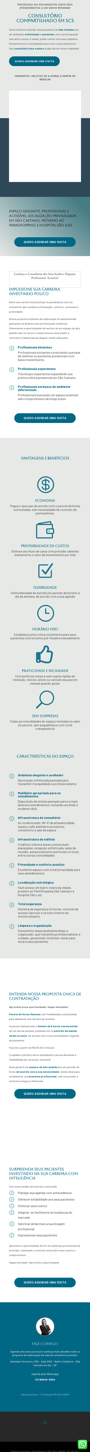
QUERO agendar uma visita (34, 61)
